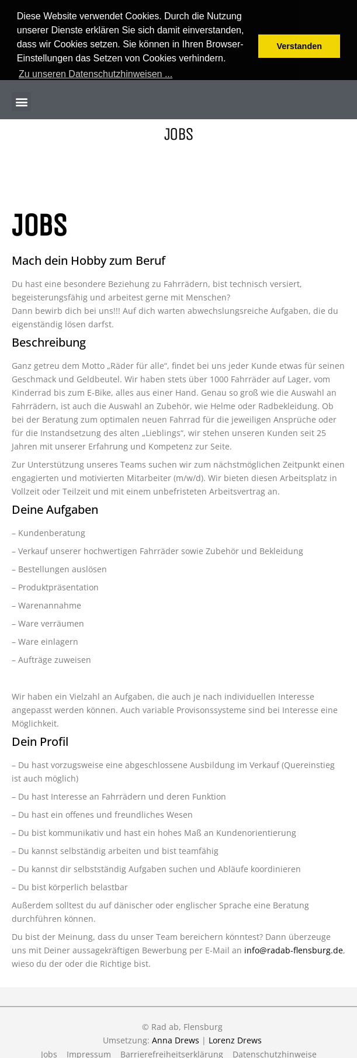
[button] (21, 99)
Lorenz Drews (235, 1038)
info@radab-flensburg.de (293, 948)
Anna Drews (175, 1038)
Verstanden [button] (299, 46)
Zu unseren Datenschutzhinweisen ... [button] (95, 74)
